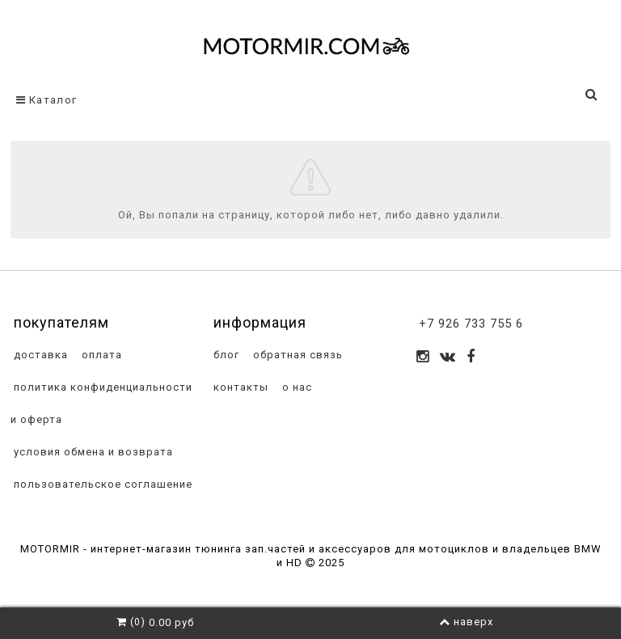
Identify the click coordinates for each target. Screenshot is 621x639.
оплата (100, 355)
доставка (39, 355)
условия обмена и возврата (92, 452)
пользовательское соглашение (101, 484)
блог (224, 355)
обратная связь (296, 355)
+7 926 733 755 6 (471, 323)
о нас (295, 387)
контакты (239, 387)
